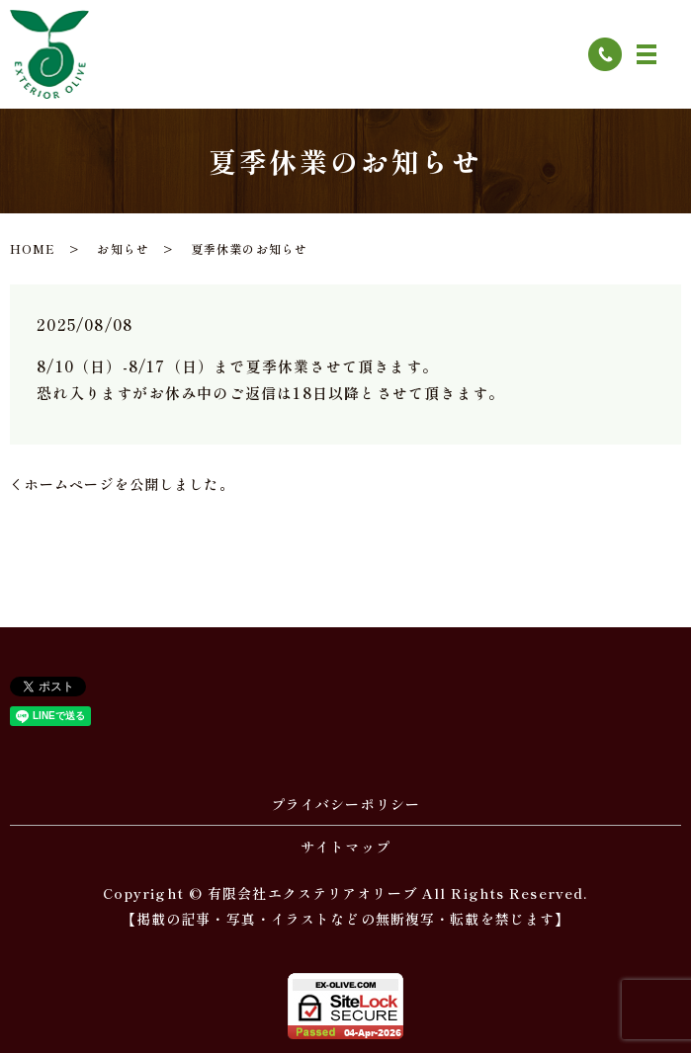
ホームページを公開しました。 (129, 484)
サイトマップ (345, 846)
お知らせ (122, 248)
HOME (32, 248)
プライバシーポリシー (345, 804)
